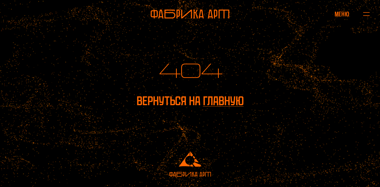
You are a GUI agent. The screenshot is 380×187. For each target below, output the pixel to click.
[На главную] (190, 14)
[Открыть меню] (342, 14)
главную (223, 101)
